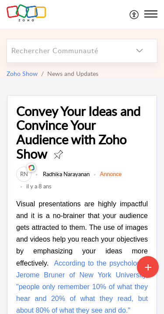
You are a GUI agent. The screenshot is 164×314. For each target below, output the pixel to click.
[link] (23, 174)
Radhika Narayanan (66, 174)
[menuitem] (134, 14)
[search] (64, 50)
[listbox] (139, 50)
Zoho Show (22, 73)
